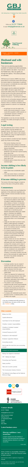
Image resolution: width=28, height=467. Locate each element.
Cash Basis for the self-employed (11, 320)
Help (2, 453)
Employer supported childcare (10, 338)
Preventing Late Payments (9, 360)
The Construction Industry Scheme (11, 370)
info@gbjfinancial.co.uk (16, 27)
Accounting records (7, 342)
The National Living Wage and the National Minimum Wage (13, 374)
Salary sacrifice (6, 363)
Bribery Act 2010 (6, 314)
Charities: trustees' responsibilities (11, 324)
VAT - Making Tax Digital (8, 357)
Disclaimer (22, 451)
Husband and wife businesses (10, 350)
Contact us (8, 303)
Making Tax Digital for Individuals (11, 353)
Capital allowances (7, 317)
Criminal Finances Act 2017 (9, 332)
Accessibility (15, 451)
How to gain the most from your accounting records (13, 346)
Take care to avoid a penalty (9, 366)
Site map (7, 453)
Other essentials (7, 54)
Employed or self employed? (9, 335)
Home (2, 451)
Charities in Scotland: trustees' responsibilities (10, 328)
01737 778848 (17, 24)
